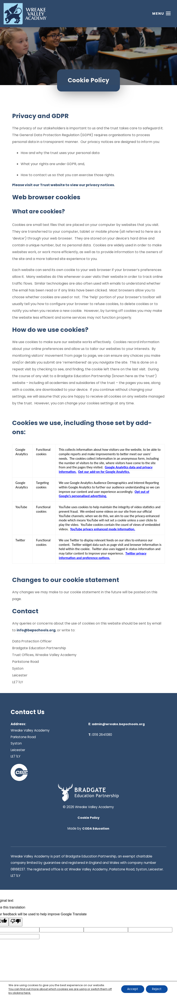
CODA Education (95, 828)
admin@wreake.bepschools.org (118, 724)
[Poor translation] (15, 922)
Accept (132, 989)
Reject (156, 989)
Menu (158, 13)
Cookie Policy (88, 818)
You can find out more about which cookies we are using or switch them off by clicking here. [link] (60, 991)
